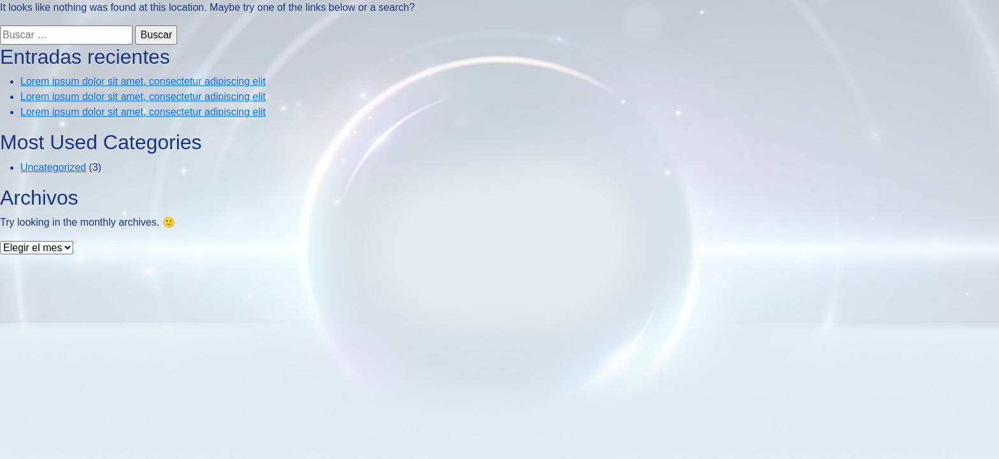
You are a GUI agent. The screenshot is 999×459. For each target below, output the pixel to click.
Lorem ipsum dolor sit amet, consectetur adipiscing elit (143, 81)
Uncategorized (53, 167)
